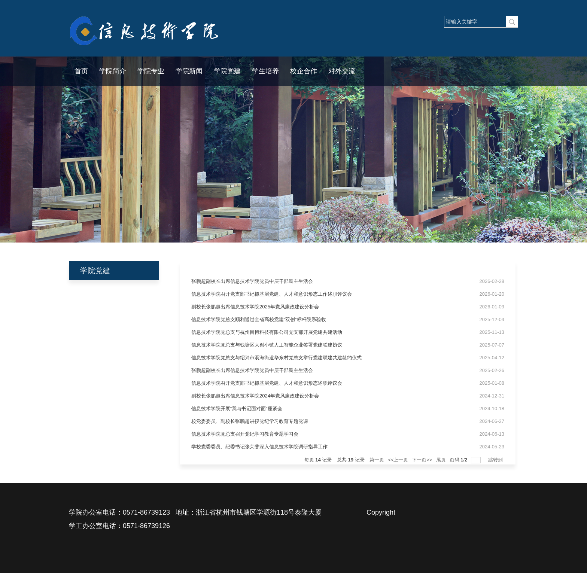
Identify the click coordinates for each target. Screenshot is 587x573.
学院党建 (227, 71)
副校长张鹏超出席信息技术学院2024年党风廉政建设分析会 (255, 396)
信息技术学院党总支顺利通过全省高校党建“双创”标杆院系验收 (258, 319)
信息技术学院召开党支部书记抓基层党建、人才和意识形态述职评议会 (266, 383)
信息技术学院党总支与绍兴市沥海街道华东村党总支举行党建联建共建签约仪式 (276, 357)
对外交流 (341, 71)
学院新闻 (189, 71)
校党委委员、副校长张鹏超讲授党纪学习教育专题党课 (249, 421)
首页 (81, 71)
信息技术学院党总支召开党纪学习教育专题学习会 (244, 434)
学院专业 (150, 71)
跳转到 (496, 460)
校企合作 (303, 71)
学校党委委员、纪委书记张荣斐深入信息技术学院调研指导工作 (259, 446)
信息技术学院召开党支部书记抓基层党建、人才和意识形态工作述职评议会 (271, 294)
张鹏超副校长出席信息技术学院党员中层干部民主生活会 (252, 281)
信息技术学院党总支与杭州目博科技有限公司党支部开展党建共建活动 (266, 332)
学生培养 (265, 71)
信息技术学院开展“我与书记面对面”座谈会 (236, 408)
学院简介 (112, 71)
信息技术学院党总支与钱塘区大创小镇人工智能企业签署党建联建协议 (266, 345)
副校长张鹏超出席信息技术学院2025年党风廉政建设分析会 (255, 307)
